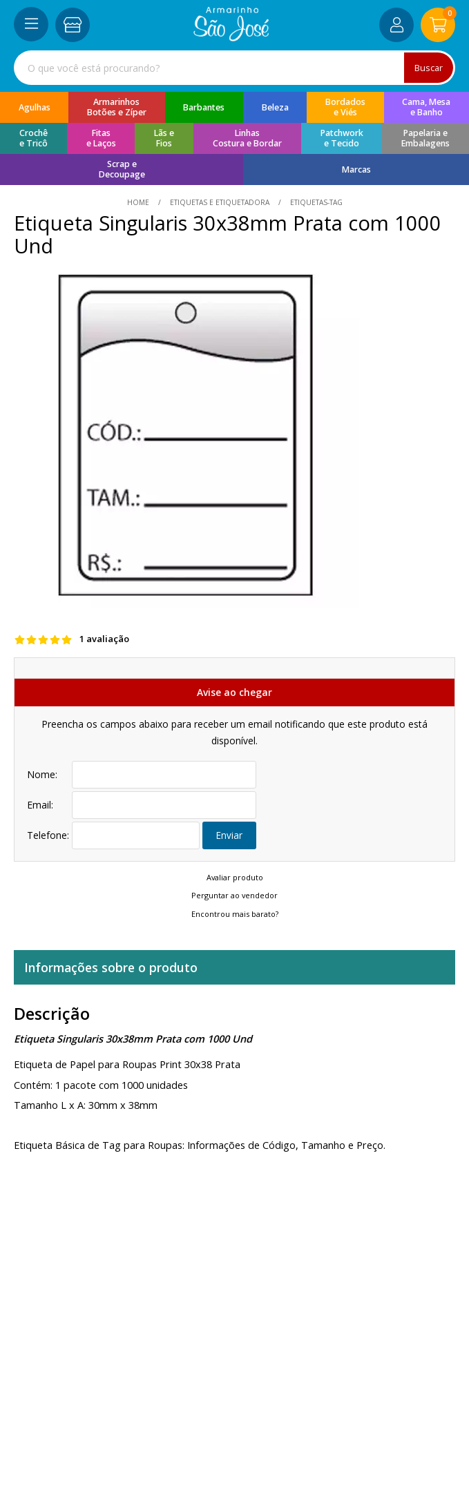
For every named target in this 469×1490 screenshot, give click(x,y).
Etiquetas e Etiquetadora (219, 202)
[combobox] (234, 67)
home (139, 202)
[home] (231, 37)
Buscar (428, 67)
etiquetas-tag (315, 202)
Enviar (229, 835)
